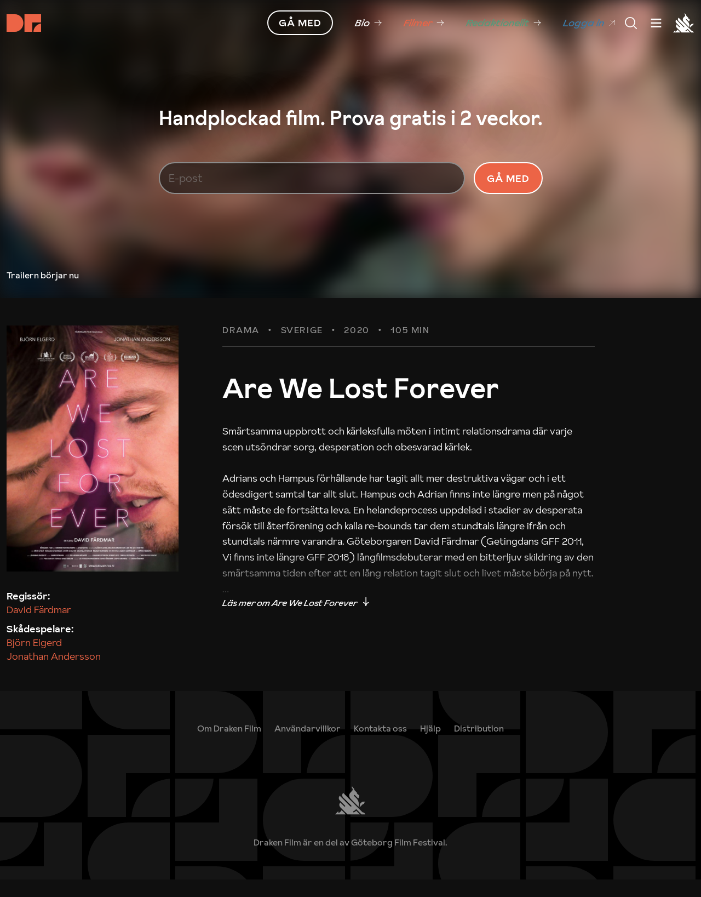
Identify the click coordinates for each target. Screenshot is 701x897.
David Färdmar (39, 627)
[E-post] (312, 187)
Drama (241, 348)
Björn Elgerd (34, 660)
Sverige (302, 348)
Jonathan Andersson (54, 674)
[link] (368, 23)
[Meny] (630, 23)
